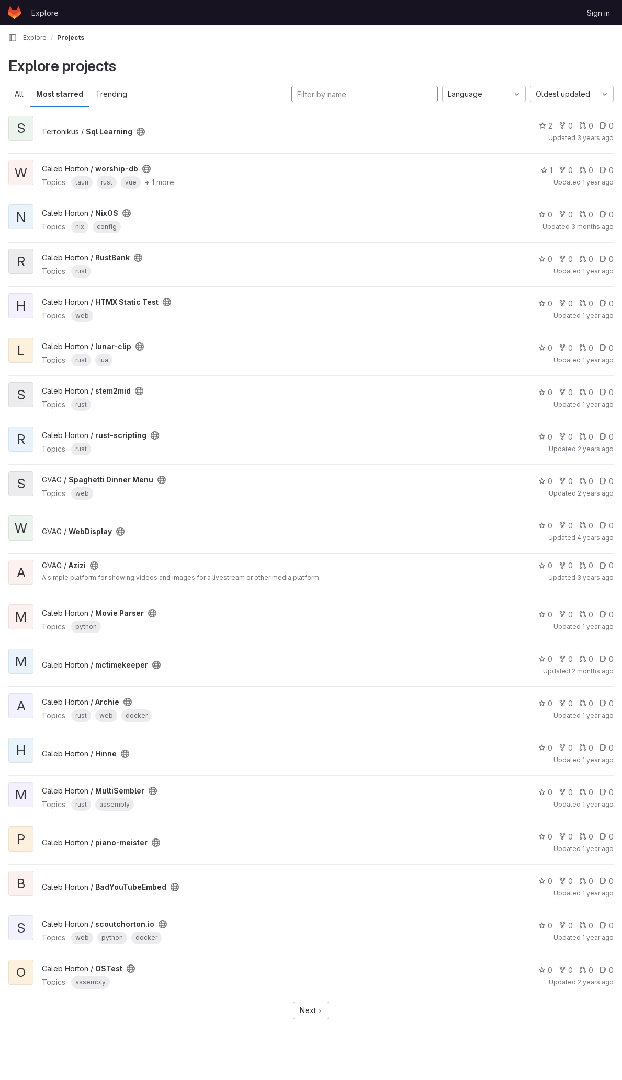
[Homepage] (14, 12)
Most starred (59, 93)
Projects (70, 37)
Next (311, 1010)
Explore (45, 12)
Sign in (598, 12)
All (19, 93)
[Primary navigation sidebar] (12, 37)
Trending (111, 93)
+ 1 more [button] (159, 182)
